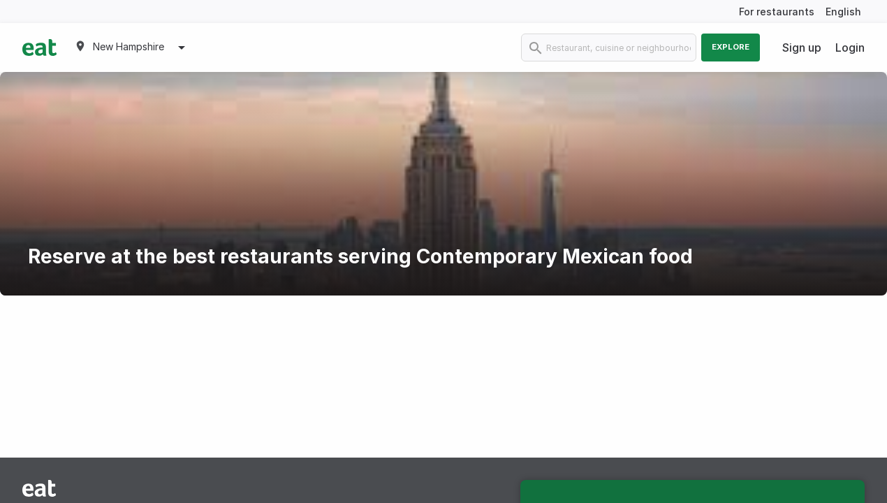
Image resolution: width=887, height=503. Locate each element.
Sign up (801, 47)
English (843, 11)
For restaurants (776, 11)
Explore (730, 47)
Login (850, 47)
